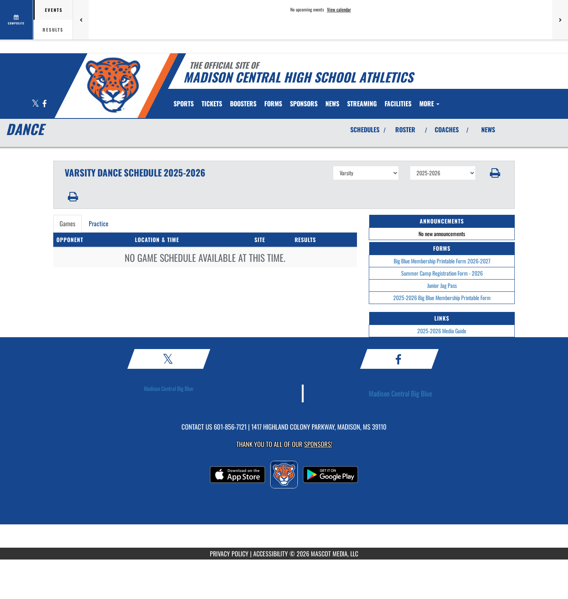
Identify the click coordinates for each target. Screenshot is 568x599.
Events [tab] (54, 10)
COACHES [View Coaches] (447, 129)
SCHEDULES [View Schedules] (364, 129)
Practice (98, 223)
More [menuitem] (429, 103)
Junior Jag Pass (442, 285)
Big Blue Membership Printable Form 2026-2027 (442, 261)
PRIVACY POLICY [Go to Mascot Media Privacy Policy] (229, 553)
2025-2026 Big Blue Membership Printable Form (442, 297)
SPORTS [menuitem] (184, 103)
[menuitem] (212, 103)
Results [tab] (53, 29)
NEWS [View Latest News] (488, 129)
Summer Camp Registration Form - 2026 (442, 273)
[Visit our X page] (36, 104)
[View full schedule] (17, 19)
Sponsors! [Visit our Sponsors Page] (318, 444)
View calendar (339, 9)
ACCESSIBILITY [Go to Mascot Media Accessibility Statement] (270, 553)
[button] (495, 172)
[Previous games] (81, 19)
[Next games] (560, 19)
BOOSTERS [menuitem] (243, 103)
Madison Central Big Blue (168, 388)
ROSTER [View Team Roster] (405, 129)
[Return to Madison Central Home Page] (112, 85)
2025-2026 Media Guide (441, 331)
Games (67, 223)
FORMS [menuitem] (273, 103)
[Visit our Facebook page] (44, 104)
